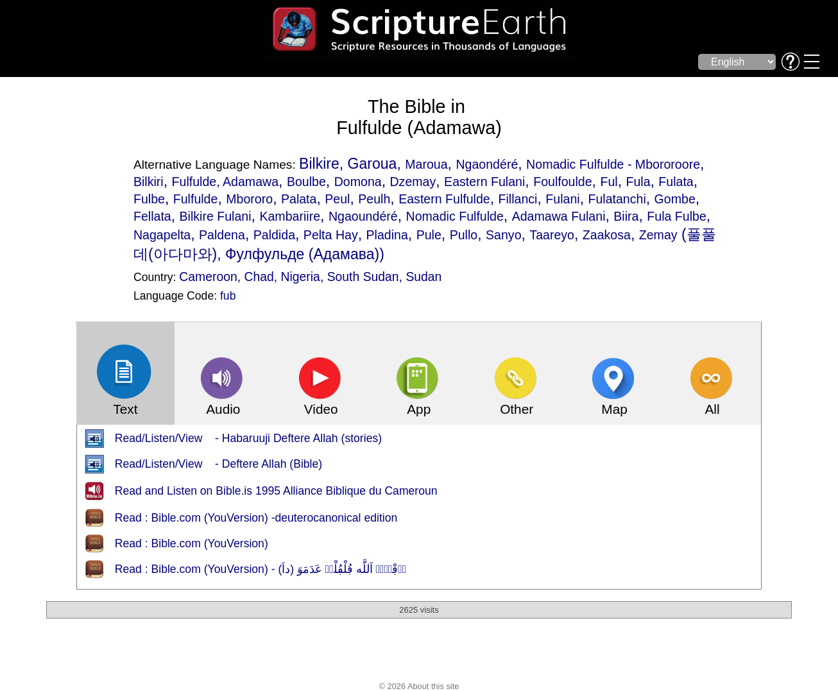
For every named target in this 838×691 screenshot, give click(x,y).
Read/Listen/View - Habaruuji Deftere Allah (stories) (248, 438)
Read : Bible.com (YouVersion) (191, 543)
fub (227, 295)
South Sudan (363, 276)
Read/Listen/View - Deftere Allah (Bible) (218, 463)
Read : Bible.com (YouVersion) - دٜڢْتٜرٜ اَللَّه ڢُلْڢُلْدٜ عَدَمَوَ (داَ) (260, 569)
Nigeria (300, 276)
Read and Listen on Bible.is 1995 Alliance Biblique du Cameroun (276, 490)
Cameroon (208, 276)
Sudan (423, 276)
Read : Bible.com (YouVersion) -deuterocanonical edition (256, 517)
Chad (259, 276)
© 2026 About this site (419, 686)
